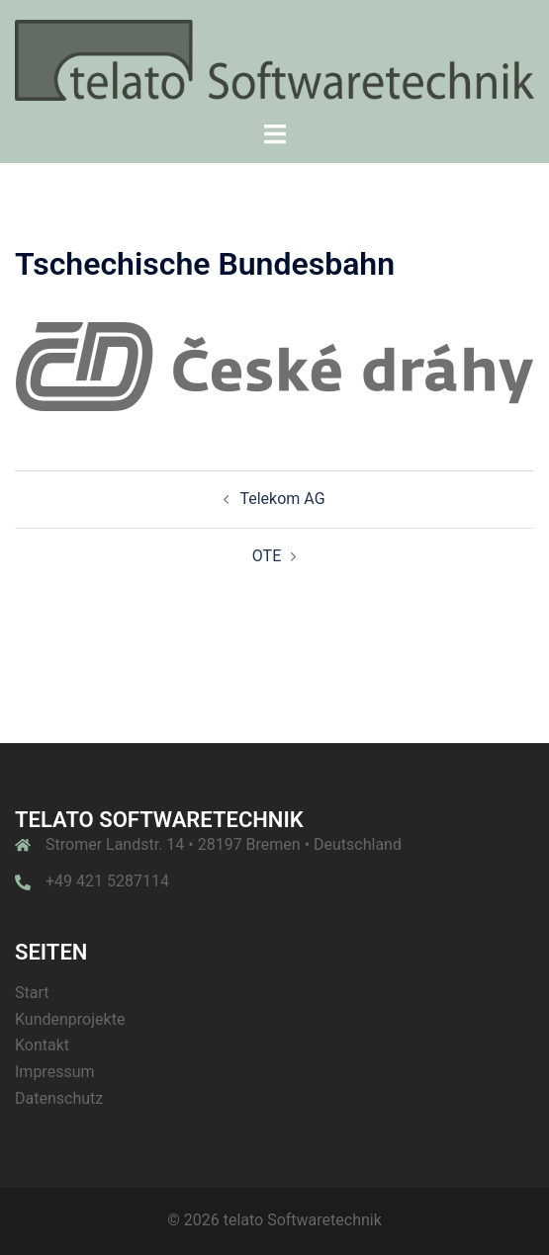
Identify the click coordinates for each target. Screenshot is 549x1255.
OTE (266, 555)
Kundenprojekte (70, 1019)
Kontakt (42, 1045)
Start (31, 992)
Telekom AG (281, 498)
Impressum (55, 1071)
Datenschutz (59, 1098)
